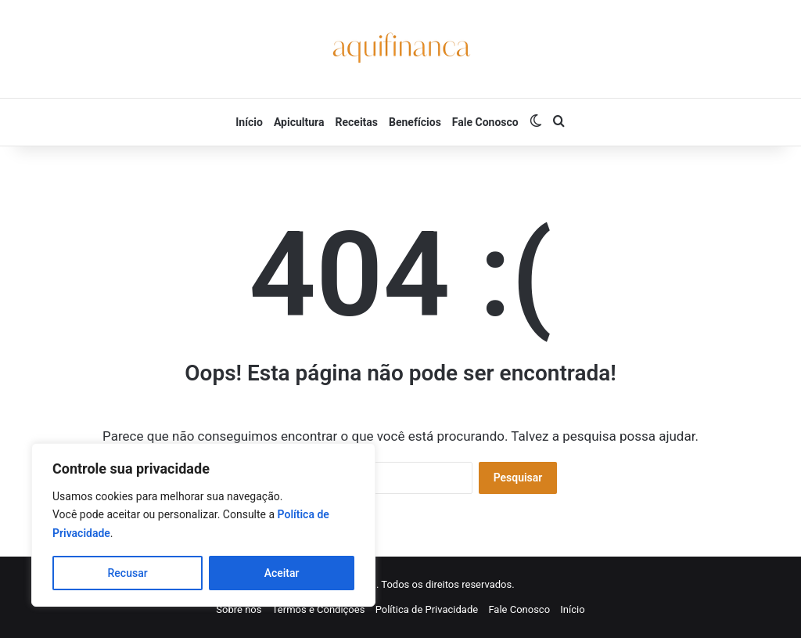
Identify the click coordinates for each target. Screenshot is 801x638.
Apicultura (299, 122)
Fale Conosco (485, 122)
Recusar (128, 573)
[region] (203, 525)
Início (249, 122)
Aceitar (282, 573)
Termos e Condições (318, 609)
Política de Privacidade (427, 609)
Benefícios (415, 122)
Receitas (357, 122)
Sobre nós (238, 609)
